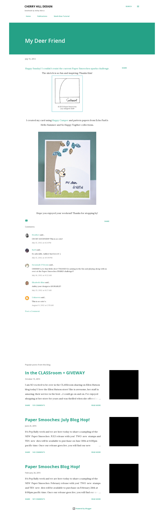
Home (27, 16)
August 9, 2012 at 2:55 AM (43, 305)
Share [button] (124, 68)
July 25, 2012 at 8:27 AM (41, 290)
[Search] (129, 6)
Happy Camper (60, 120)
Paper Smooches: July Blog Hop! (57, 419)
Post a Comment (32, 311)
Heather (35, 235)
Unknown (36, 297)
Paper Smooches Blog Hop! (52, 466)
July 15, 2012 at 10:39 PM (42, 258)
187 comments (38, 499)
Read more (96, 405)
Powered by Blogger (82, 508)
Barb (34, 250)
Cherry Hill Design (39, 6)
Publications (41, 16)
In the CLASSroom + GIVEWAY (55, 373)
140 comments (38, 452)
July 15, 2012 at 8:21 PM (41, 243)
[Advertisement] (63, 335)
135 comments (38, 405)
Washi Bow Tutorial (60, 16)
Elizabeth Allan (38, 282)
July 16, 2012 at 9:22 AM (42, 275)
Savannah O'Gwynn (40, 265)
